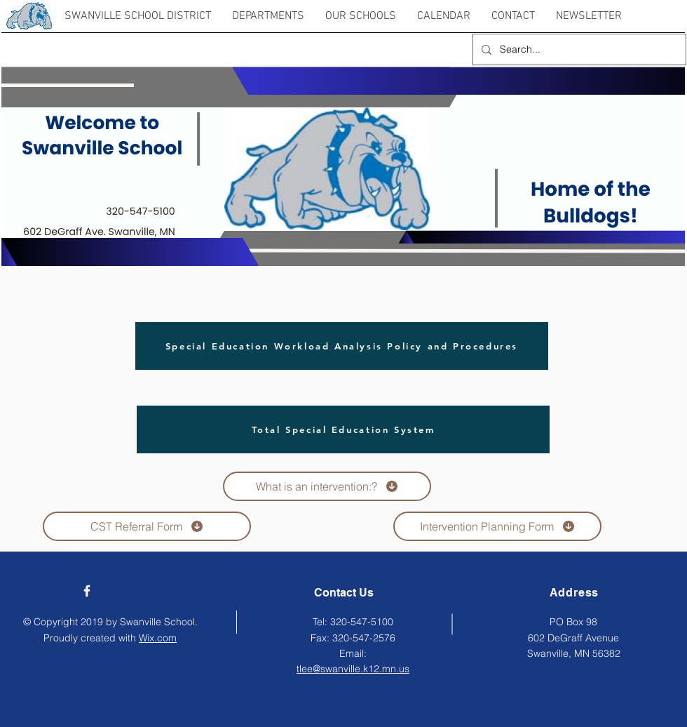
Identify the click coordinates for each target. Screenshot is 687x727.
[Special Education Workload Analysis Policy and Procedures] (341, 346)
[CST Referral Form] (147, 526)
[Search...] (578, 49)
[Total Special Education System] (343, 429)
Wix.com (158, 638)
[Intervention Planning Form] (497, 526)
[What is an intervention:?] (327, 486)
